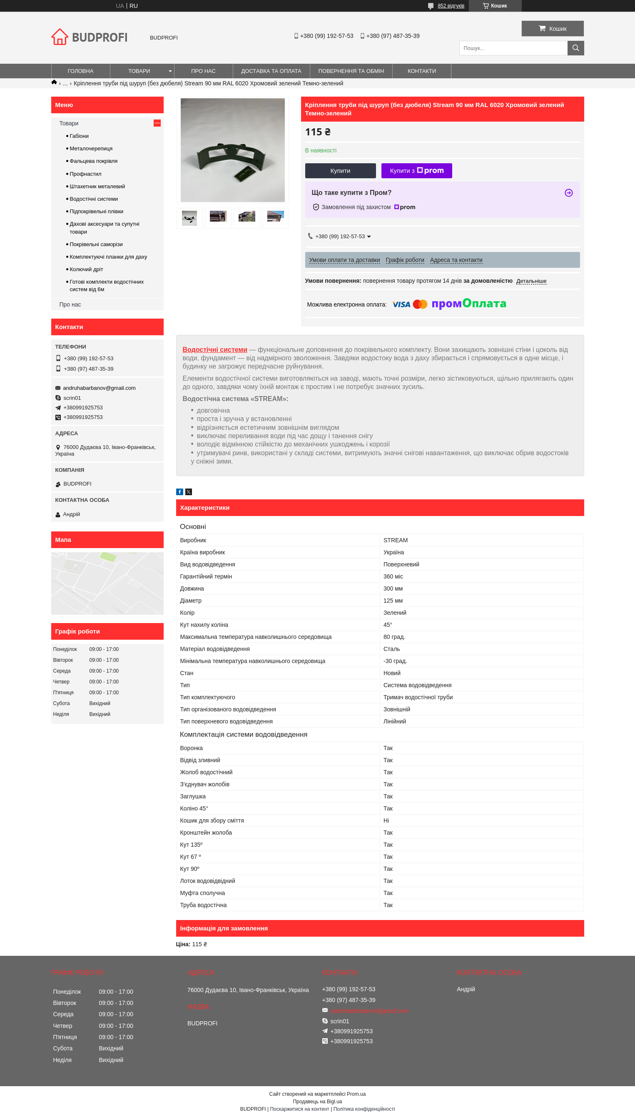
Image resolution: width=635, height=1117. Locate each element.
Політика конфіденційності (364, 1109)
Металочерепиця (91, 148)
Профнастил (86, 174)
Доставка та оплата (271, 71)
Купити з (417, 171)
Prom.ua (356, 1094)
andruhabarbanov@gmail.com (99, 388)
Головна (81, 71)
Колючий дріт (86, 269)
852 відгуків (451, 6)
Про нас (203, 71)
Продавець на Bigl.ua (317, 1102)
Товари (139, 71)
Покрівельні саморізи (96, 244)
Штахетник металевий (97, 186)
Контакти (422, 71)
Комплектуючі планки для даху (108, 257)
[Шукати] (576, 48)
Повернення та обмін (351, 71)
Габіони (79, 136)
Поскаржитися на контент (299, 1109)
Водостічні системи (215, 349)
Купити (341, 170)
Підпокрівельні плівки (97, 211)
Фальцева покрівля (94, 161)
